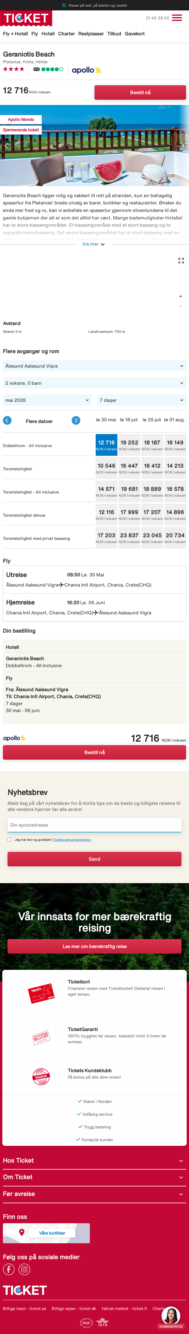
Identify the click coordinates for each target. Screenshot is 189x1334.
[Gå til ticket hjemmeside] (26, 17)
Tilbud (114, 33)
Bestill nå (140, 92)
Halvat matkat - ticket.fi (124, 1308)
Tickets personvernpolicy (72, 839)
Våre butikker (52, 1233)
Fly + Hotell (15, 33)
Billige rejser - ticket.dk (74, 1308)
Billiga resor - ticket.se (24, 1308)
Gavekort (135, 33)
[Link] (10, 1268)
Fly (34, 33)
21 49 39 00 (158, 18)
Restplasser (91, 33)
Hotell (47, 33)
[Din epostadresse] (94, 825)
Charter (66, 33)
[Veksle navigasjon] (177, 17)
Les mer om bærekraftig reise (95, 946)
